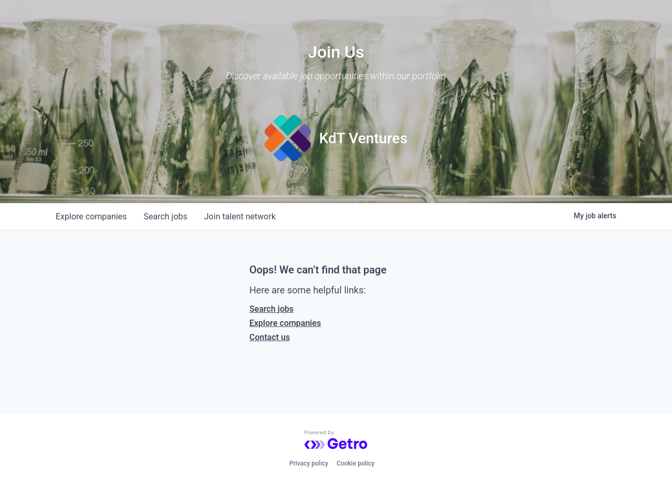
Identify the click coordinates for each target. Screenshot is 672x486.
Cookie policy (355, 463)
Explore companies (285, 323)
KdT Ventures (363, 138)
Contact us (269, 337)
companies (91, 216)
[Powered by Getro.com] (336, 439)
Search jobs (271, 309)
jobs (165, 216)
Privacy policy (308, 463)
